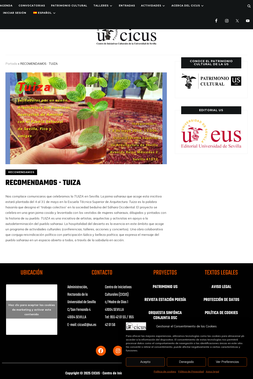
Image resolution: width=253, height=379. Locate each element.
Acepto (145, 362)
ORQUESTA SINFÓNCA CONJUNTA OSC (165, 315)
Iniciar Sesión (14, 12)
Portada (11, 64)
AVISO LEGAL (221, 286)
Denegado (186, 362)
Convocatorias (32, 5)
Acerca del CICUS (185, 5)
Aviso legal (212, 371)
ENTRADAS (127, 5)
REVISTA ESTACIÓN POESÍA (165, 299)
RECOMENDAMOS (21, 172)
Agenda (6, 5)
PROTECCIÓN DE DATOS (221, 299)
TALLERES (101, 5)
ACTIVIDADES (151, 5)
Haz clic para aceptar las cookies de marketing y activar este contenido (31, 309)
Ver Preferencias (227, 362)
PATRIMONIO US (165, 286)
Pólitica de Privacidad (191, 371)
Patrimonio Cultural (69, 5)
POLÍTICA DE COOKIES (221, 312)
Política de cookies (165, 371)
